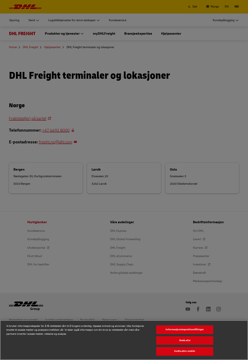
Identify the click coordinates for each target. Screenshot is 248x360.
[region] (124, 340)
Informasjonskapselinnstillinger (185, 329)
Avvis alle (184, 340)
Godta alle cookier (184, 351)
